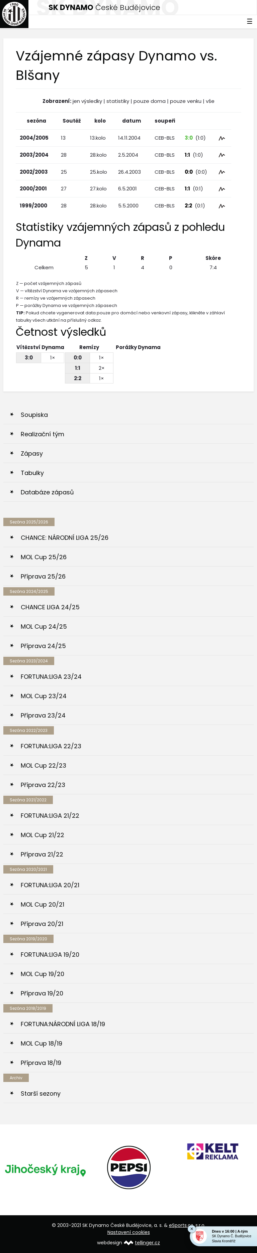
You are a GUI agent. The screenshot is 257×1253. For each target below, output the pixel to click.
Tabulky (32, 473)
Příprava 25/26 (43, 576)
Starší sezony (41, 1093)
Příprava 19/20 (42, 993)
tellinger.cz (147, 1242)
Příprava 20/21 (42, 924)
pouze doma (150, 101)
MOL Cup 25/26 (44, 557)
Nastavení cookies (128, 1232)
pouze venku (185, 101)
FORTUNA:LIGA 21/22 (50, 815)
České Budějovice (104, 7)
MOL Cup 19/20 (42, 974)
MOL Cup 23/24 (44, 696)
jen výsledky (87, 101)
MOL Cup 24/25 (44, 626)
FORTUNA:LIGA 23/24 (51, 676)
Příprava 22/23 (43, 785)
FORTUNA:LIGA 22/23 (51, 746)
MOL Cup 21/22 (42, 835)
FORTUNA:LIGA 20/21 (50, 885)
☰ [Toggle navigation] (250, 21)
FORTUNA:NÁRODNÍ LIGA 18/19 (63, 1024)
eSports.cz (181, 1225)
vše (210, 101)
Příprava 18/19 (41, 1063)
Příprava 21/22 (42, 854)
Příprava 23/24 (43, 715)
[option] (45, 1170)
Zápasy (32, 453)
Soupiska (34, 415)
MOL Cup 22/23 (43, 765)
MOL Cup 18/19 (41, 1043)
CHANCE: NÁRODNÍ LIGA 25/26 (64, 537)
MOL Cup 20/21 (42, 904)
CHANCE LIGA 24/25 (50, 607)
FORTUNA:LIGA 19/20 (50, 954)
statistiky (117, 101)
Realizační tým (42, 434)
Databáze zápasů (47, 492)
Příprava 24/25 (43, 646)
